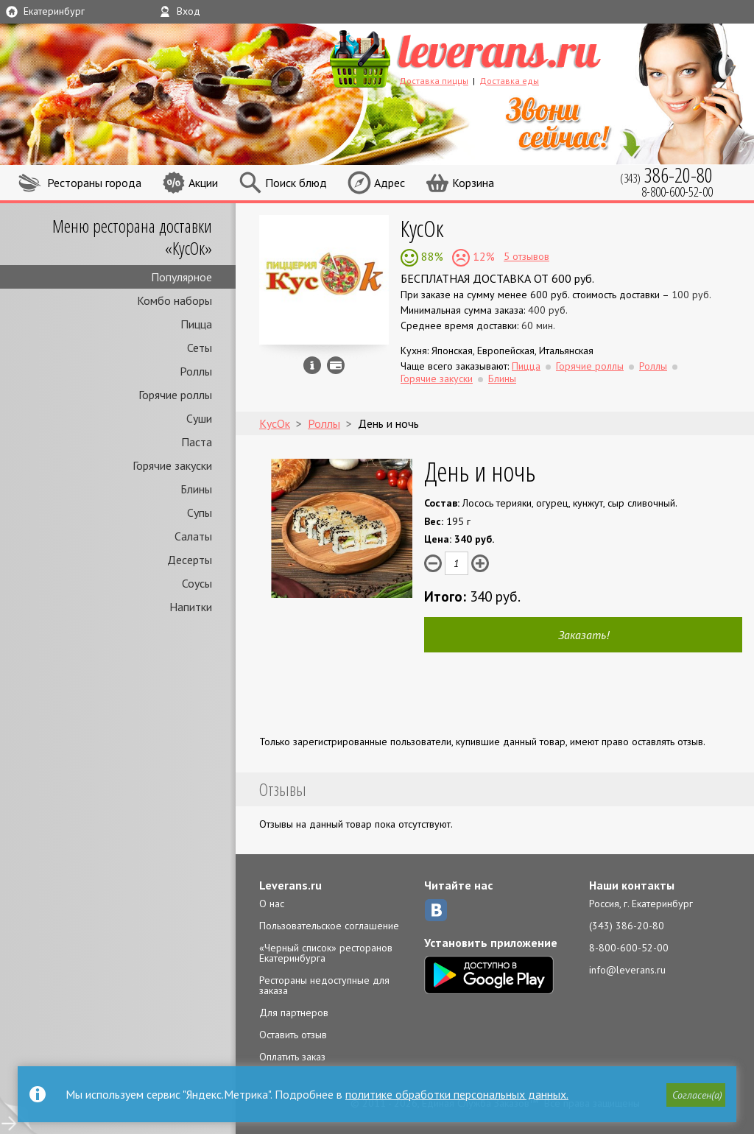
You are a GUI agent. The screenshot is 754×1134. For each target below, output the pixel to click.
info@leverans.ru (627, 969)
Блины (196, 489)
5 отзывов (526, 256)
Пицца (196, 324)
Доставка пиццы (433, 80)
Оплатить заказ (292, 1056)
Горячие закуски (172, 465)
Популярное (181, 277)
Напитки (190, 606)
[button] (695, 1095)
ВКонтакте (436, 910)
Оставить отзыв (293, 1034)
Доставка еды (509, 80)
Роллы (196, 371)
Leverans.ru (290, 885)
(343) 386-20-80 (626, 925)
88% (430, 256)
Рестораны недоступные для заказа (324, 985)
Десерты (189, 559)
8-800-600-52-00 (629, 947)
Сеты (199, 347)
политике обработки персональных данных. (456, 1094)
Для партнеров (293, 1012)
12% (482, 256)
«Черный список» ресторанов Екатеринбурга (325, 953)
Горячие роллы (175, 394)
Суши (199, 418)
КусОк (422, 228)
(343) (666, 175)
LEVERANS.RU (493, 56)
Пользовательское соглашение (329, 925)
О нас (271, 903)
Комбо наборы (174, 300)
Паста (196, 441)
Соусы (197, 583)
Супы (199, 512)
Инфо (312, 365)
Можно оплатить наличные (336, 365)
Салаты (193, 536)
